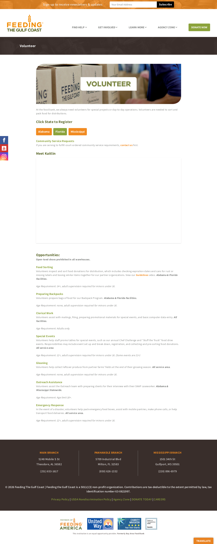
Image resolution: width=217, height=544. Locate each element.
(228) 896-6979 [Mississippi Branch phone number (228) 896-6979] (167, 471)
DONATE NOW (199, 27)
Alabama (44, 132)
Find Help (79, 27)
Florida (60, 132)
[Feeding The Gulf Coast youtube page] (4, 148)
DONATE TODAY (142, 499)
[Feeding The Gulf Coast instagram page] (4, 156)
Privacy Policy (60, 499)
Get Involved (107, 27)
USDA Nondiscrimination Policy (91, 499)
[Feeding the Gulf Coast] (25, 23)
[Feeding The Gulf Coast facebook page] (4, 140)
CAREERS (160, 499)
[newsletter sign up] (133, 4)
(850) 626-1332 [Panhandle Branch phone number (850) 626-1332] (108, 471)
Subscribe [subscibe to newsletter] (165, 4)
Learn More (138, 27)
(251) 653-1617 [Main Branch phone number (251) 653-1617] (49, 471)
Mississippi (78, 132)
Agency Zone (167, 27)
